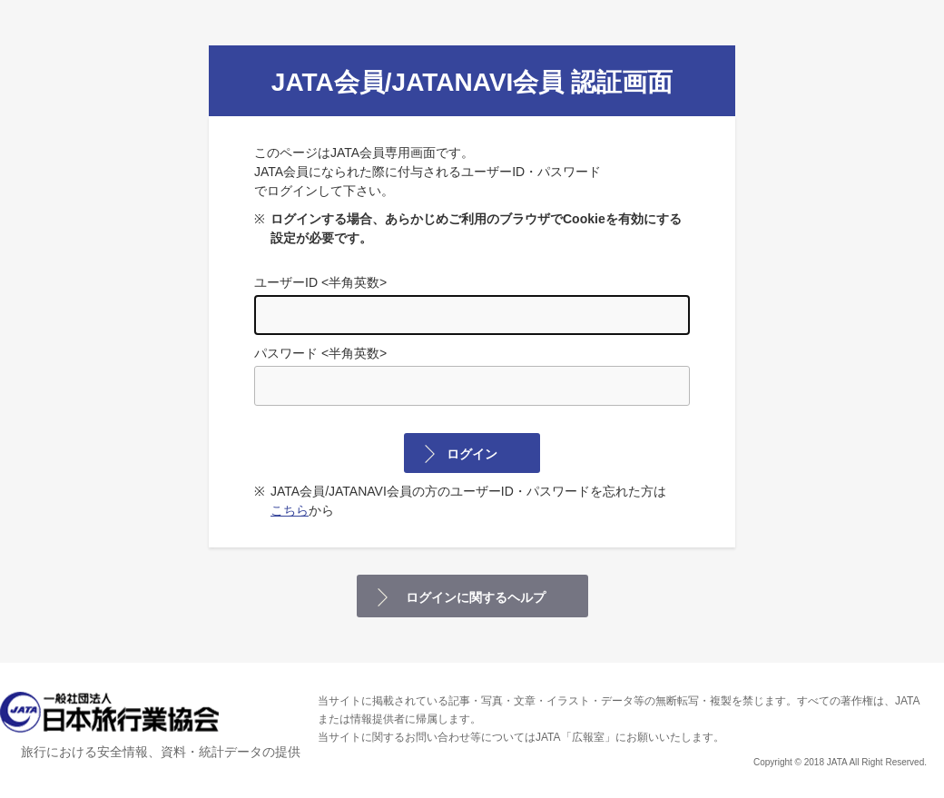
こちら (289, 510)
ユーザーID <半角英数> (472, 305)
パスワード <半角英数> (472, 376)
